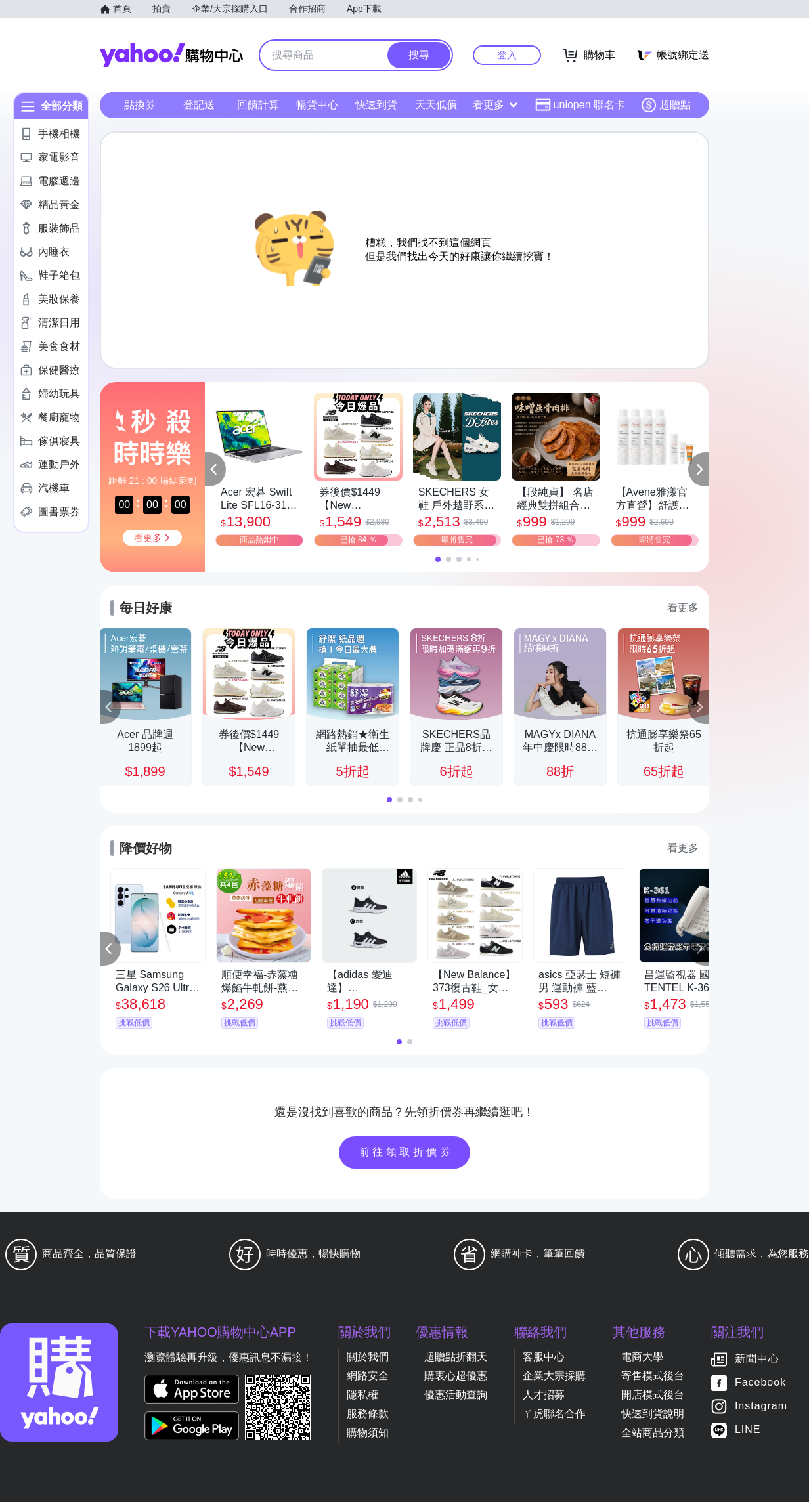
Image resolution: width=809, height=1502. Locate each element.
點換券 (140, 104)
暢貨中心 (317, 104)
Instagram (761, 1406)
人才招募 (544, 1394)
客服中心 (544, 1356)
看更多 (495, 104)
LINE (748, 1430)
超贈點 (666, 105)
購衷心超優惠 (455, 1375)
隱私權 (362, 1394)
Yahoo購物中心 (171, 55)
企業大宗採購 (554, 1375)
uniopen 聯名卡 (580, 105)
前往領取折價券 (406, 1151)
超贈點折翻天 (455, 1356)
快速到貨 (376, 104)
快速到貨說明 (652, 1413)
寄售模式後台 (652, 1375)
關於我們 (368, 1356)
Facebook (760, 1382)
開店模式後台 (652, 1394)
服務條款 (368, 1413)
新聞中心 (757, 1359)
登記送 (199, 104)
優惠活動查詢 (455, 1394)
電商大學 (642, 1356)
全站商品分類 (652, 1432)
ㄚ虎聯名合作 (554, 1413)
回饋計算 (258, 104)
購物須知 (368, 1432)
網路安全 (368, 1375)
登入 (507, 54)
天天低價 (436, 104)
